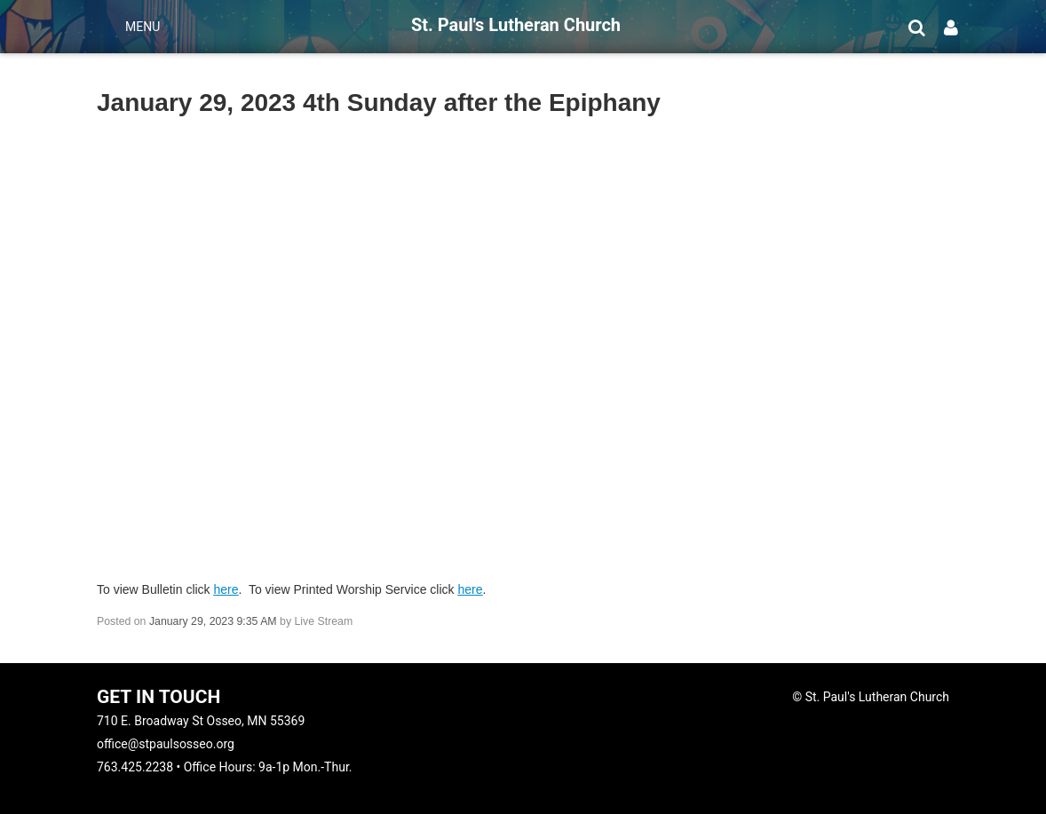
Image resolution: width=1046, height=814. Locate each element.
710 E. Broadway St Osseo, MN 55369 (201, 721)
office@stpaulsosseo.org (165, 744)
